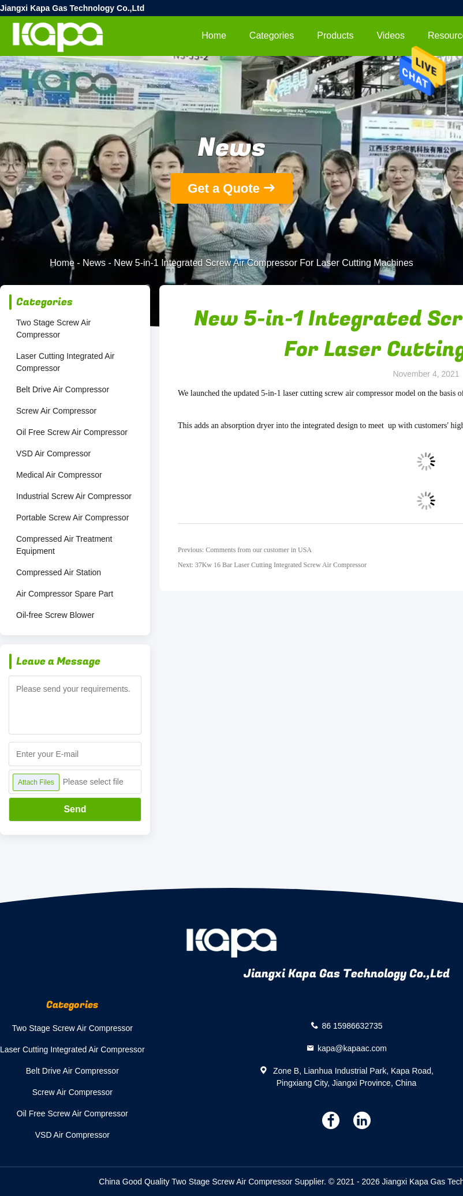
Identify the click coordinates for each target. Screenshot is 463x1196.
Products (335, 35)
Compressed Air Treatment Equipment (64, 545)
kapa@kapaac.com (352, 1047)
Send (75, 809)
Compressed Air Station (58, 572)
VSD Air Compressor (53, 453)
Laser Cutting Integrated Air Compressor (65, 362)
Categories (271, 35)
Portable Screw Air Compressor (72, 517)
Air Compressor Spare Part (64, 593)
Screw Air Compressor (56, 410)
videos (390, 35)
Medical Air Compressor (59, 474)
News (94, 263)
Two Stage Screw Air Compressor (53, 328)
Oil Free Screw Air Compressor (72, 432)
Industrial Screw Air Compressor (74, 496)
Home (213, 35)
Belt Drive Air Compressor (62, 389)
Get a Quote (224, 188)
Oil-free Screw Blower (55, 615)
